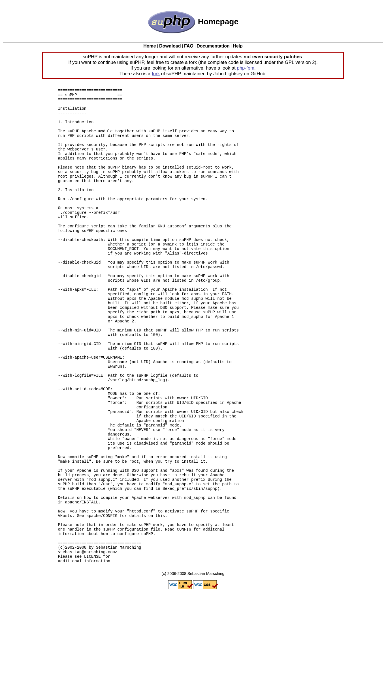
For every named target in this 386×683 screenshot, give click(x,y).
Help (238, 46)
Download (170, 46)
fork (156, 73)
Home (149, 46)
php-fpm (245, 68)
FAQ (188, 46)
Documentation (213, 46)
